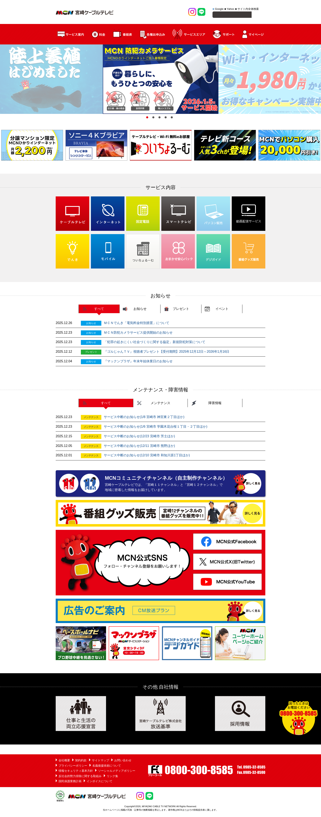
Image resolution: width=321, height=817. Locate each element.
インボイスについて (99, 781)
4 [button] (166, 118)
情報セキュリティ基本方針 (76, 771)
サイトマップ (100, 761)
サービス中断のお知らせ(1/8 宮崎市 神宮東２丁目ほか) (144, 417)
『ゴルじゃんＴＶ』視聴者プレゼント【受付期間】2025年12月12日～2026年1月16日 (166, 352)
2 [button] (153, 118)
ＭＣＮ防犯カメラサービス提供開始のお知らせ (138, 333)
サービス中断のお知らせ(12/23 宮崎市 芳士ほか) (139, 437)
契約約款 (81, 761)
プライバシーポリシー (73, 766)
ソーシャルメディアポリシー (116, 771)
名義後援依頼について (106, 766)
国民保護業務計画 (70, 781)
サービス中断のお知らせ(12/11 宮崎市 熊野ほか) (139, 446)
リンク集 (112, 776)
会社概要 (64, 761)
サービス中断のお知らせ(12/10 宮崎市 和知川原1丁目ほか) (147, 456)
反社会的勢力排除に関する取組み (80, 776)
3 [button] (159, 118)
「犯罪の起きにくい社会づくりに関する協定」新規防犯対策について (154, 342)
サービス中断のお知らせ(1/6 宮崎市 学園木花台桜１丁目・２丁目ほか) (155, 427)
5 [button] (172, 118)
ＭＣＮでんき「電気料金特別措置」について (136, 323)
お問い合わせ (122, 761)
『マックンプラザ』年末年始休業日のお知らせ (138, 362)
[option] (160, 79)
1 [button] (147, 118)
